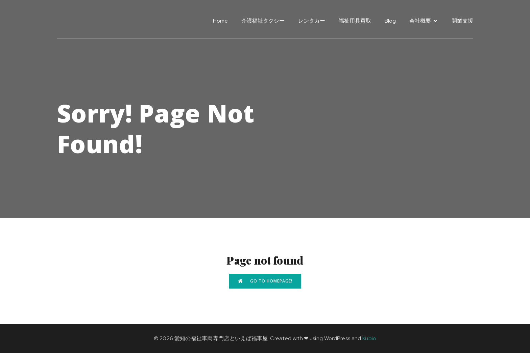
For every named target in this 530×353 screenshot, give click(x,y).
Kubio (369, 338)
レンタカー (311, 20)
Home (220, 20)
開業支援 (462, 20)
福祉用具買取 (355, 20)
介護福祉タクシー (263, 20)
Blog (390, 20)
